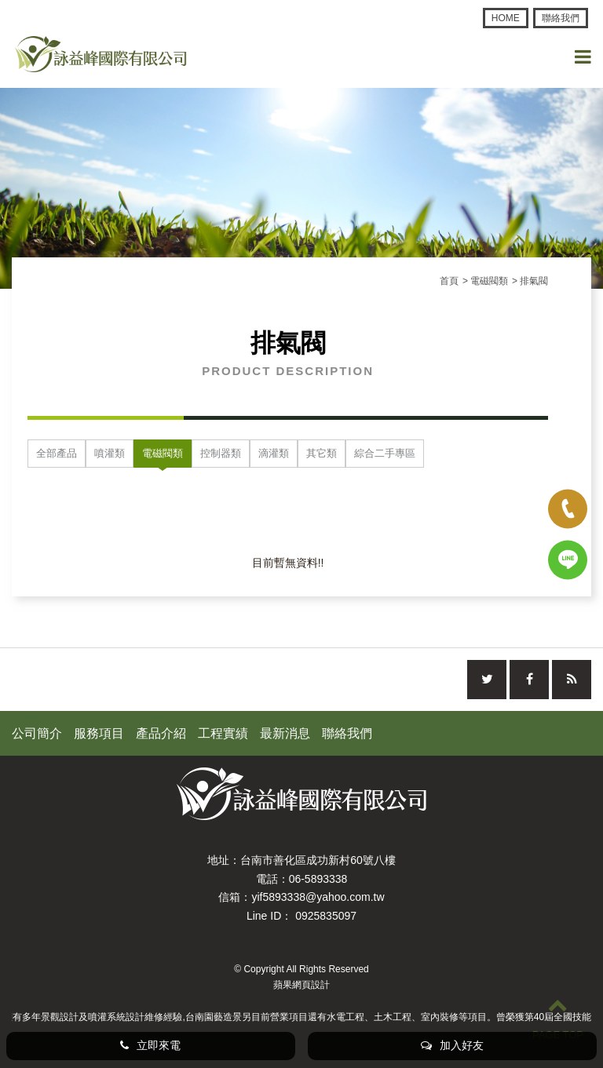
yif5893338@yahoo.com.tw (317, 897)
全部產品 (56, 453)
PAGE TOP (557, 1018)
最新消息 (285, 733)
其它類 (321, 453)
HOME (506, 18)
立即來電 (150, 1045)
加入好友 (452, 1045)
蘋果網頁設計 (301, 984)
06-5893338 (318, 879)
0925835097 (325, 915)
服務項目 (99, 733)
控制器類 (220, 453)
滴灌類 (273, 453)
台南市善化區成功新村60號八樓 (318, 860)
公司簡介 (37, 733)
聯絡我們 (560, 18)
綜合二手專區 (384, 453)
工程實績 (223, 733)
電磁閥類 (162, 453)
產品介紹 (161, 733)
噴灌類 (109, 453)
